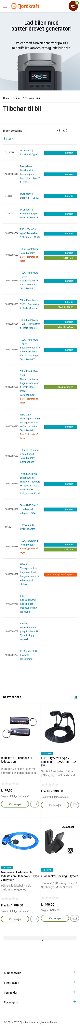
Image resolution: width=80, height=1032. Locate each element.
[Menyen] (4, 6)
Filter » (8, 138)
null (74, 697)
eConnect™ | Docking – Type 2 (59, 876)
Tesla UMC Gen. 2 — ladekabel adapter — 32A (29, 509)
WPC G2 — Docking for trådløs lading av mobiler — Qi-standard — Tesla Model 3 (30, 422)
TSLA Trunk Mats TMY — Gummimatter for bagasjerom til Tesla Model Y (29, 280)
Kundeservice (12, 973)
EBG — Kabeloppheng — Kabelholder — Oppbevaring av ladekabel (29, 603)
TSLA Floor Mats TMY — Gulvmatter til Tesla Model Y (30, 304)
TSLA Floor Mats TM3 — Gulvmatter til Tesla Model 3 (30, 323)
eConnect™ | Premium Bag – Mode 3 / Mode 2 (29, 213)
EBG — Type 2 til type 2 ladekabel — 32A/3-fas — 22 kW (30, 233)
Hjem (6, 98)
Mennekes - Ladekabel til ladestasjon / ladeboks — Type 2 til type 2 (30, 174)
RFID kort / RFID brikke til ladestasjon (28, 654)
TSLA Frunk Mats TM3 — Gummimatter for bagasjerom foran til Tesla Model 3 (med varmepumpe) (29, 383)
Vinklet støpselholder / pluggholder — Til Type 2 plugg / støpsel (29, 631)
